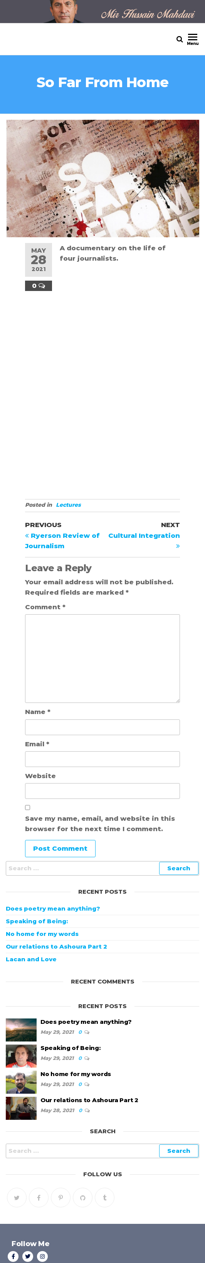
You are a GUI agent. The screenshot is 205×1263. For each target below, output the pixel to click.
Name (37, 712)
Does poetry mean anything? (53, 908)
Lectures (68, 504)
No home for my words (42, 933)
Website (40, 776)
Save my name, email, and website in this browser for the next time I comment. (100, 824)
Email (37, 744)
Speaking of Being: (37, 921)
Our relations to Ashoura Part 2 (56, 946)
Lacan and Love (31, 959)
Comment (45, 607)
